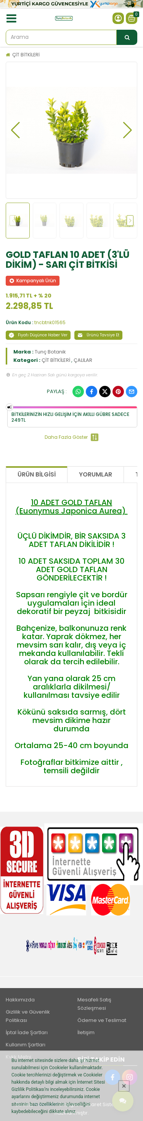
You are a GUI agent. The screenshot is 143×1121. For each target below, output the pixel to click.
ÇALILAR (83, 360)
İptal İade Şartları (27, 1032)
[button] (15, 130)
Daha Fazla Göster (71, 437)
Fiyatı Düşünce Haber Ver (38, 335)
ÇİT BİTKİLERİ (26, 54)
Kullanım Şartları (25, 1044)
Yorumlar (95, 474)
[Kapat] (124, 1086)
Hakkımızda (20, 999)
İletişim (86, 1032)
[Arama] (127, 37)
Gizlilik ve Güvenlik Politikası (28, 1016)
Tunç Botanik (50, 351)
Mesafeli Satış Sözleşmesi (94, 1004)
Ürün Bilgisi (37, 474)
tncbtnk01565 (50, 322)
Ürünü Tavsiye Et (98, 335)
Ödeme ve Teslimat (101, 1020)
